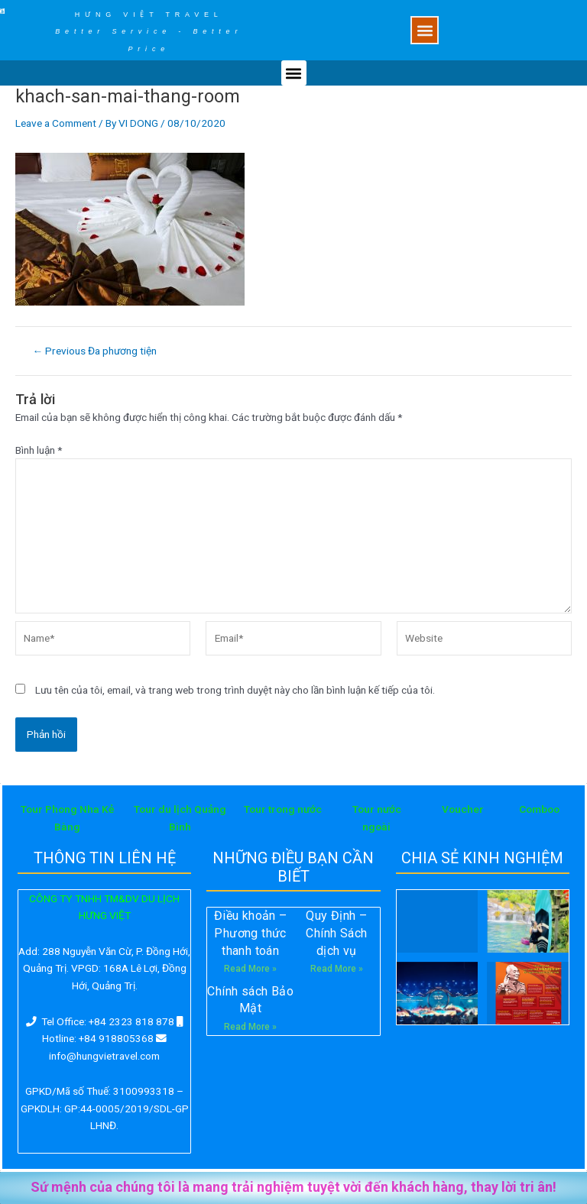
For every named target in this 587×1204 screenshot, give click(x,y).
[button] (424, 30)
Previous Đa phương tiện (95, 351)
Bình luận (38, 450)
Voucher (463, 809)
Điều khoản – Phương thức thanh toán (250, 932)
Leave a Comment (55, 123)
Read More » (250, 968)
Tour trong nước (283, 809)
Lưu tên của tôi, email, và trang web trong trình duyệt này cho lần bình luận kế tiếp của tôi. (235, 690)
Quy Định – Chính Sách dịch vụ (336, 932)
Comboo (539, 809)
